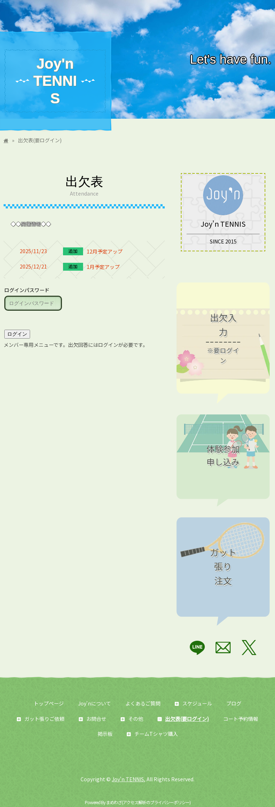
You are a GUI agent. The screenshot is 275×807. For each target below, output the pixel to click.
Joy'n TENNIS (55, 80)
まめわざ (114, 803)
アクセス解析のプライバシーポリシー (156, 803)
